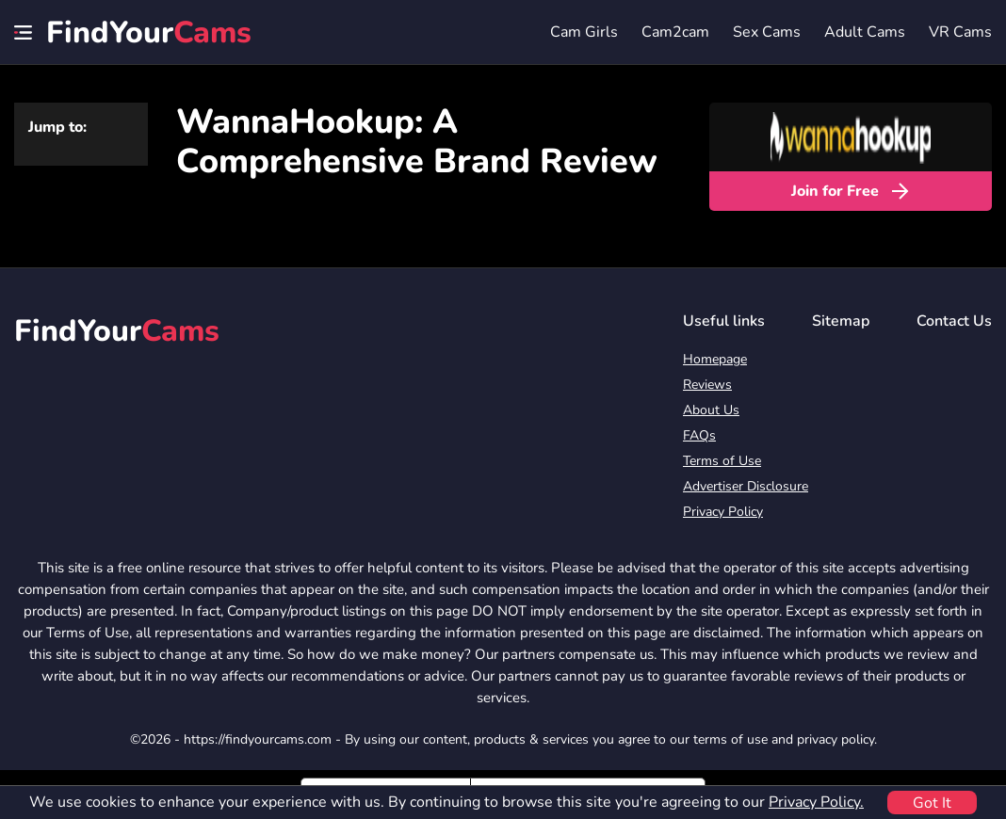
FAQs (699, 435)
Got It (932, 803)
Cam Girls (584, 32)
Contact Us (954, 321)
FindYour (149, 32)
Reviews (707, 385)
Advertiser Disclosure (745, 486)
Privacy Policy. (816, 802)
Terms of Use (722, 461)
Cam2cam (675, 32)
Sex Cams (767, 32)
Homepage (715, 359)
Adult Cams (864, 32)
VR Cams (960, 32)
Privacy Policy (723, 512)
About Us (711, 410)
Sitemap (840, 321)
